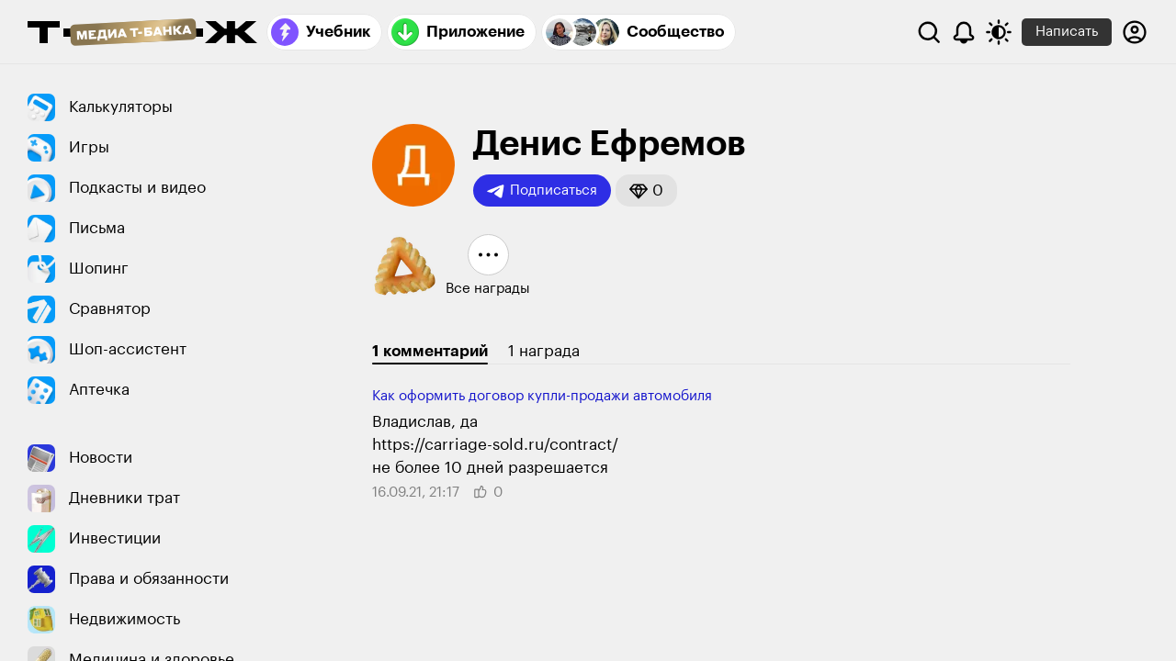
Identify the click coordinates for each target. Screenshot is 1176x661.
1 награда (544, 351)
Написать (1066, 32)
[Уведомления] (964, 32)
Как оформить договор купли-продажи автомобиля (542, 396)
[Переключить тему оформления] (998, 32)
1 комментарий (430, 351)
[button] (646, 190)
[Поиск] (929, 32)
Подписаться (542, 191)
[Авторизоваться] (1134, 32)
